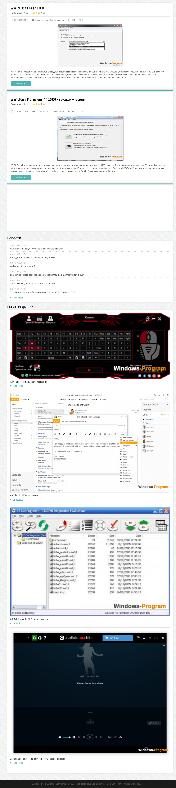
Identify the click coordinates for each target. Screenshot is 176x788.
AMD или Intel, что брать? (22, 266)
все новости (18, 298)
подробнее (18, 386)
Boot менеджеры (57, 20)
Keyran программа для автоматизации (28, 381)
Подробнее (21, 84)
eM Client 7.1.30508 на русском (24, 495)
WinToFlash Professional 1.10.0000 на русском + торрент (48, 99)
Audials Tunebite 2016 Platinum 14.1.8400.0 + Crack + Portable (37, 758)
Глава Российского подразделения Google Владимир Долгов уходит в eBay (47, 275)
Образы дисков (41, 20)
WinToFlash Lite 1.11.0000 (27, 8)
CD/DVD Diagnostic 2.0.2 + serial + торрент (29, 619)
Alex (26, 13)
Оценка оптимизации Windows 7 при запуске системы (36, 249)
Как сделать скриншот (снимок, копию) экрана (32, 257)
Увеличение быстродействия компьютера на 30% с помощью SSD (42, 292)
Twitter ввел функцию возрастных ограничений (33, 283)
